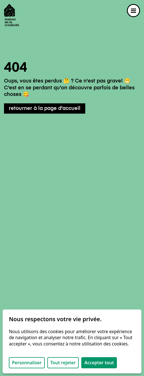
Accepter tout (99, 362)
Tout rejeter (63, 362)
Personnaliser (27, 362)
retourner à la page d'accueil (44, 108)
